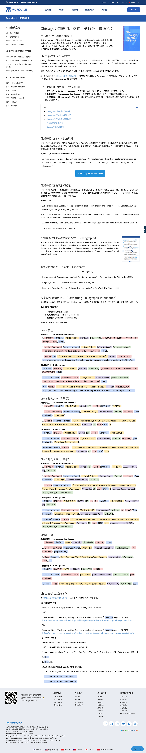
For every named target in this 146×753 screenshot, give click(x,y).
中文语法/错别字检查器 (127, 713)
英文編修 (77, 749)
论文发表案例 (79, 702)
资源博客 (77, 699)
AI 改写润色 (123, 699)
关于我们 (100, 697)
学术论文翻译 (58, 702)
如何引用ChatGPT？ (13, 102)
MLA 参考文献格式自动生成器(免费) (19, 60)
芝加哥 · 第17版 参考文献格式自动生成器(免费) (21, 65)
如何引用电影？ (11, 90)
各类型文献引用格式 (55, 123)
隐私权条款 (101, 705)
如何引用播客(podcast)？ (15, 98)
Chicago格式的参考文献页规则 (59, 119)
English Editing (51, 749)
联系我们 (100, 702)
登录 (123, 2)
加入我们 (100, 713)
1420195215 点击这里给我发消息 (33, 698)
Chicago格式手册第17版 (67, 76)
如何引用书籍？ (11, 106)
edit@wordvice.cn (31, 700)
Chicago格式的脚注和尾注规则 (59, 115)
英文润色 (65, 749)
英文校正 (89, 749)
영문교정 (37, 749)
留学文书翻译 (58, 705)
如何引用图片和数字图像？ (15, 87)
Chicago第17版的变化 (55, 126)
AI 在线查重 (123, 708)
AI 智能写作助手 (126, 692)
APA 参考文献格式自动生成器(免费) (18, 57)
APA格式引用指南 (12, 33)
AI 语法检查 (123, 697)
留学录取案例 (79, 705)
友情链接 (100, 711)
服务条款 (100, 708)
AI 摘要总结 (123, 702)
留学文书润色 (58, 699)
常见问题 (100, 699)
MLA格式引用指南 (12, 37)
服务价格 (77, 697)
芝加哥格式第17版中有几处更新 (55, 598)
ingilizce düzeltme (105, 749)
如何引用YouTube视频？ (15, 83)
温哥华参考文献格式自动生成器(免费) (19, 70)
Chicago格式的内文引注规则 (58, 111)
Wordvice (10, 18)
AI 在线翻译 (123, 705)
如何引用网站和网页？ (14, 94)
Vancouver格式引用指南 (15, 44)
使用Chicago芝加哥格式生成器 (90, 173)
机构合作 (100, 716)
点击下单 (133, 10)
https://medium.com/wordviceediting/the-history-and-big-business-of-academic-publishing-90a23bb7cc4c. (88, 620)
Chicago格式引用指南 (14, 40)
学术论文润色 (58, 697)
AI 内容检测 (123, 711)
